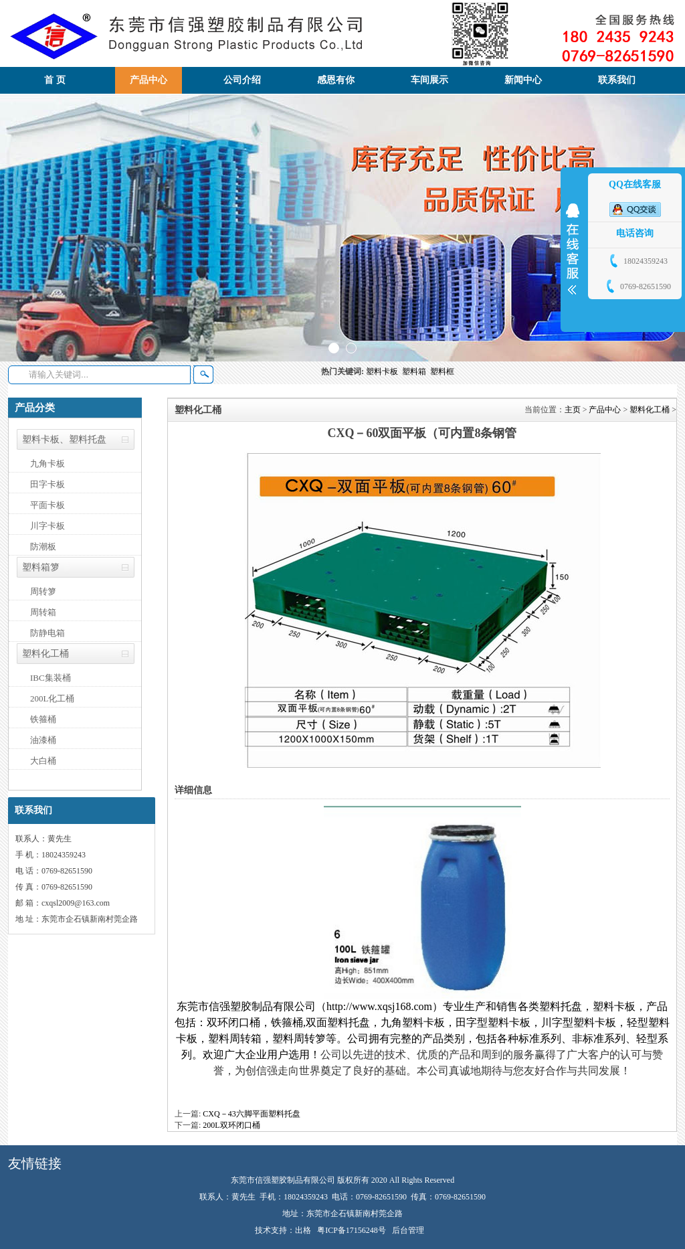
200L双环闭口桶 (231, 1125)
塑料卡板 (384, 371)
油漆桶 (43, 740)
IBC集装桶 (50, 678)
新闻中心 (523, 80)
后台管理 (408, 1230)
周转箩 (43, 591)
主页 (573, 409)
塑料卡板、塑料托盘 (64, 439)
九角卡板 (47, 464)
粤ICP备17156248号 (351, 1230)
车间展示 (429, 80)
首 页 (55, 80)
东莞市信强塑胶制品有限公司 (246, 1006)
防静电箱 (47, 633)
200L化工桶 (52, 698)
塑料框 (443, 371)
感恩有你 (336, 80)
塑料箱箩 (41, 567)
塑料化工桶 (45, 654)
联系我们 (616, 80)
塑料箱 (416, 371)
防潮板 (43, 547)
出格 (303, 1230)
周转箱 (43, 612)
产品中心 (148, 80)
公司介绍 (242, 80)
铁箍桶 (43, 719)
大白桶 (43, 761)
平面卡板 (47, 505)
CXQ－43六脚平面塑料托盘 (251, 1113)
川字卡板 (47, 526)
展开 (573, 249)
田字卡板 (47, 484)
